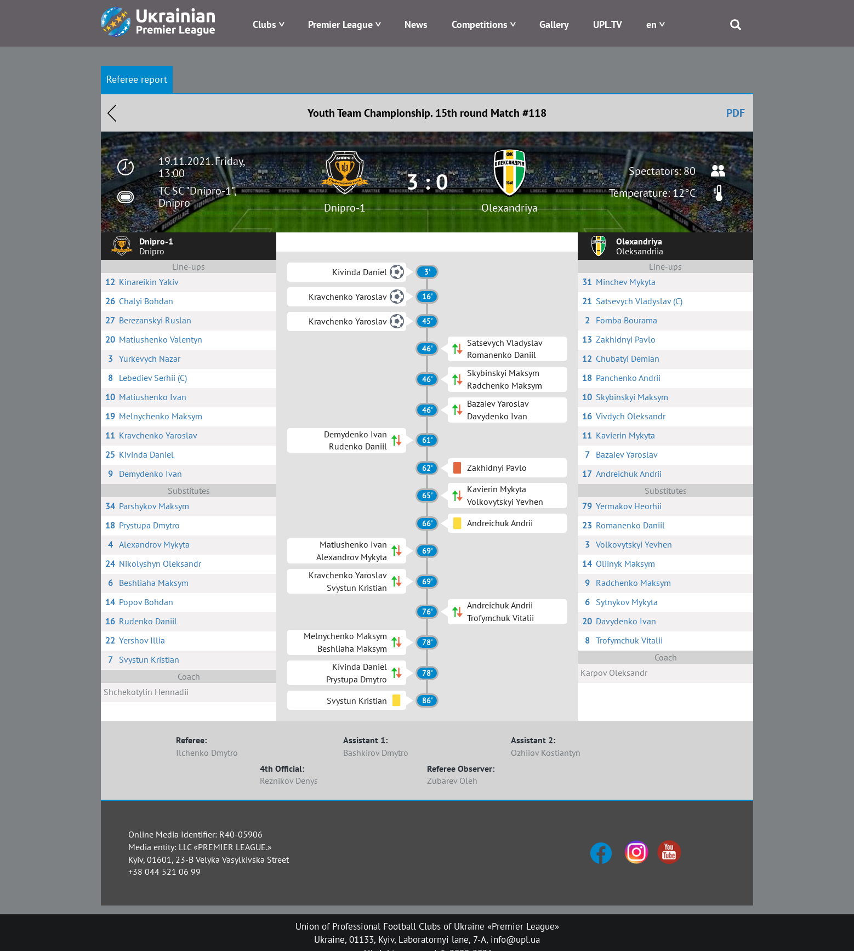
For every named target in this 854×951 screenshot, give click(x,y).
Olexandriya (509, 208)
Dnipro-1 (345, 208)
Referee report (136, 79)
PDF (735, 113)
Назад (112, 113)
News (416, 24)
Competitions (480, 24)
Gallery (554, 24)
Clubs (264, 24)
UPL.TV (607, 24)
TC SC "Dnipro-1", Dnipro (197, 197)
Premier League (340, 24)
